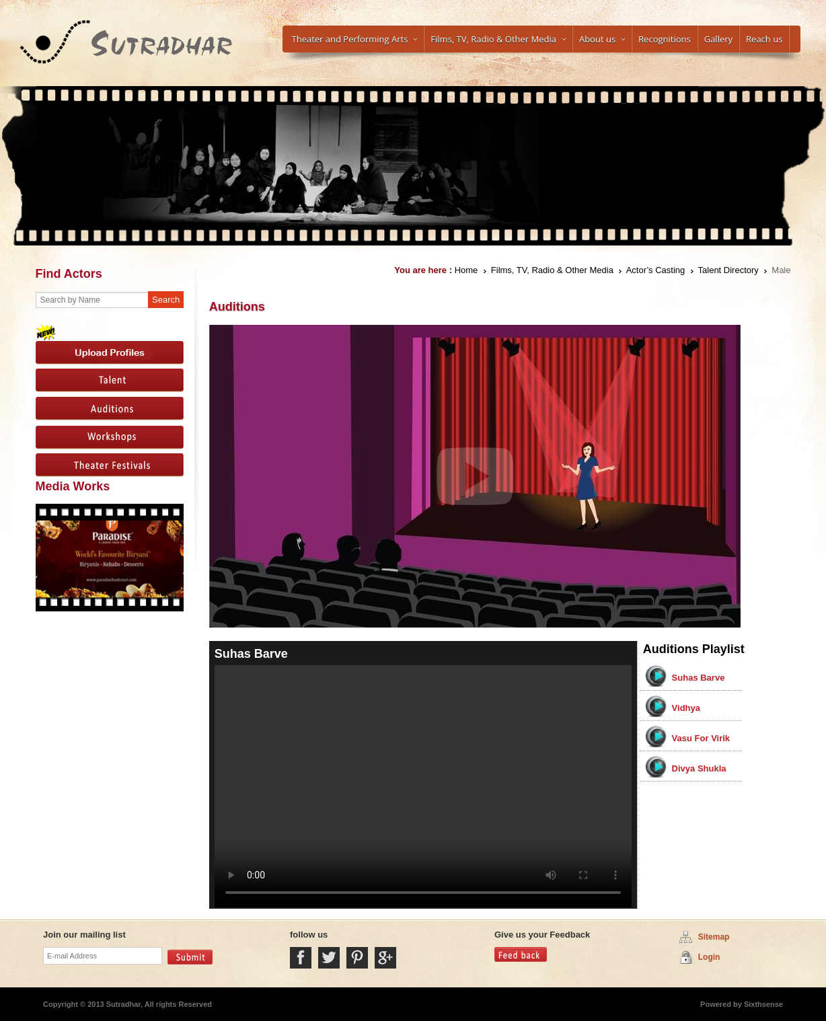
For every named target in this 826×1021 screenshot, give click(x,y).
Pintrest (357, 958)
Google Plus (385, 958)
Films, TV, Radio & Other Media (498, 39)
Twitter (329, 958)
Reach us (764, 39)
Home (466, 270)
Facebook (300, 958)
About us (602, 39)
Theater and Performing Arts (355, 39)
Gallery (718, 39)
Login (709, 957)
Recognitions (664, 39)
